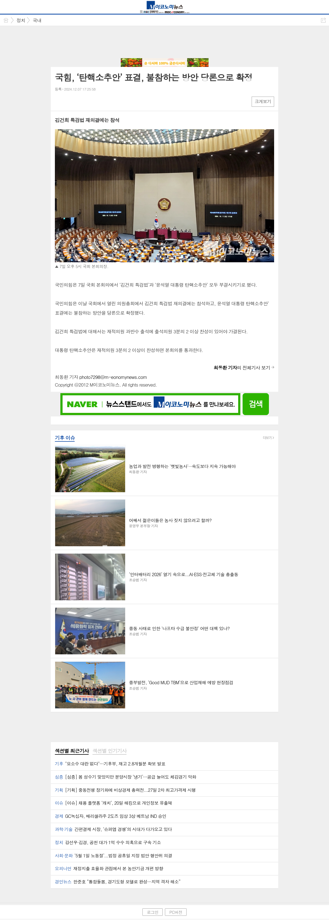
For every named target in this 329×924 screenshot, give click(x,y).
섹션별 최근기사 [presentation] (72, 751)
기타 (92, 101)
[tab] (72, 751)
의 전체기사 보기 (241, 367)
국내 (37, 20)
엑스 (70, 101)
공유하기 (323, 20)
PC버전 (175, 912)
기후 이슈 (65, 437)
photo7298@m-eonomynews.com (113, 377)
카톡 (81, 101)
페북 (59, 101)
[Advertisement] (165, 42)
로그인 (152, 912)
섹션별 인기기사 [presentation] (109, 751)
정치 (20, 20)
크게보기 (263, 101)
